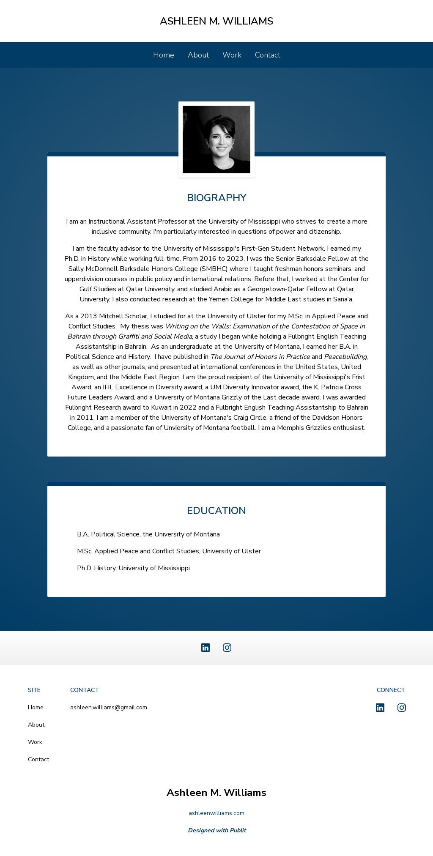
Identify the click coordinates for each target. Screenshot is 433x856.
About (198, 55)
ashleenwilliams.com (216, 813)
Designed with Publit (217, 830)
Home (163, 55)
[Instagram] (227, 647)
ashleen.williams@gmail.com (108, 707)
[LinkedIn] (205, 647)
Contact (267, 55)
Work (231, 55)
